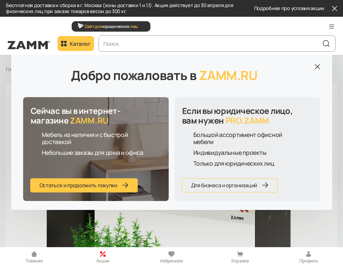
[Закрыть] (334, 8)
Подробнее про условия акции (289, 9)
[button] (332, 26)
